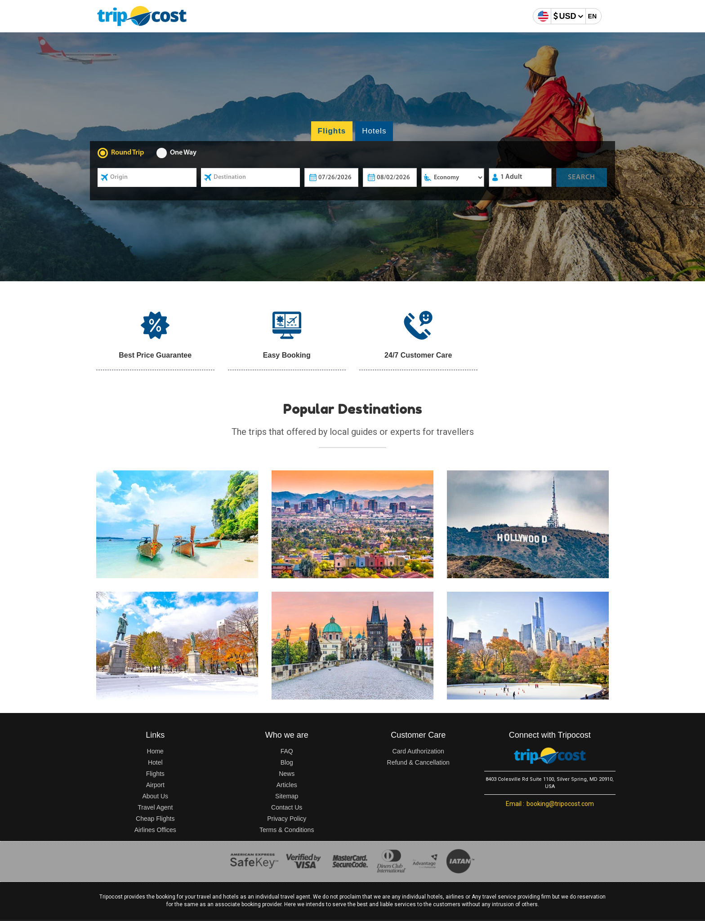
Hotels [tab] (374, 131)
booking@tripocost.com (550, 803)
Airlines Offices (155, 829)
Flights (155, 773)
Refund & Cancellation (418, 762)
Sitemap (286, 796)
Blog (287, 762)
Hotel (155, 762)
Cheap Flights (155, 818)
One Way (183, 152)
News (286, 773)
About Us (155, 796)
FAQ (287, 751)
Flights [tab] (332, 131)
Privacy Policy (286, 818)
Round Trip (127, 152)
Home (155, 751)
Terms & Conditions (286, 829)
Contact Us (286, 807)
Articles (287, 784)
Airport (155, 784)
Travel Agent (155, 807)
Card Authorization (418, 751)
